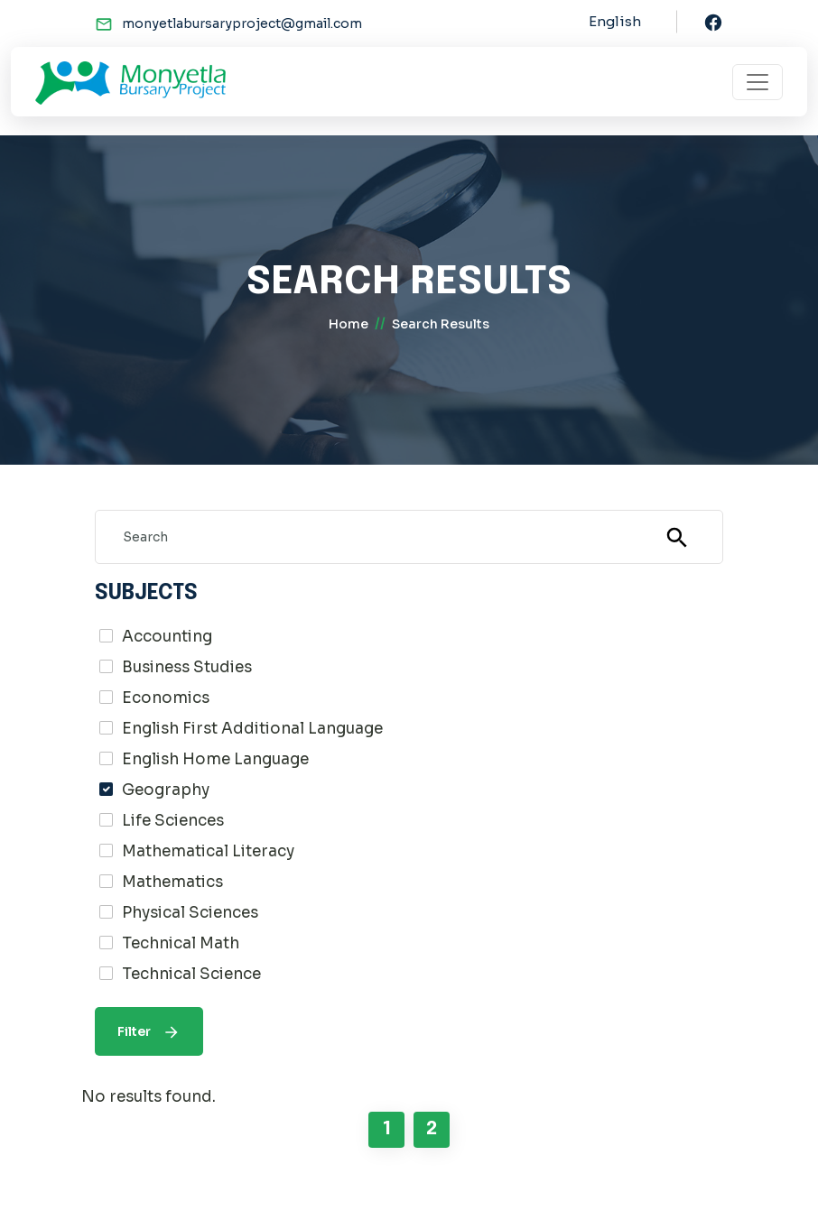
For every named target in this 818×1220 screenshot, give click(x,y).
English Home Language (215, 759)
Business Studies (187, 667)
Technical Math (180, 943)
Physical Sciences (190, 912)
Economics (165, 698)
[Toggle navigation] (757, 82)
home (348, 324)
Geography (165, 790)
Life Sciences (173, 820)
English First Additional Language (252, 728)
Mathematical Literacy (208, 851)
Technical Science (191, 974)
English (615, 21)
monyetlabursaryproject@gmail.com (242, 23)
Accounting (167, 636)
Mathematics (172, 882)
